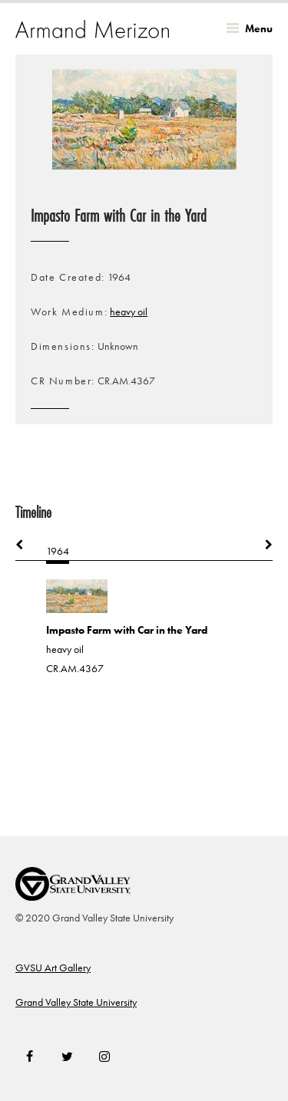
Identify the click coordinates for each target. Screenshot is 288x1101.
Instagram (104, 1056)
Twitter (67, 1056)
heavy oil (128, 311)
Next (261, 544)
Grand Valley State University (76, 1002)
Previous (26, 544)
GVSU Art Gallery (53, 967)
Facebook (29, 1056)
